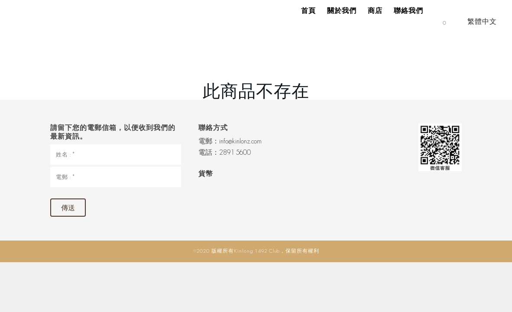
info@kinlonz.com (240, 141)
